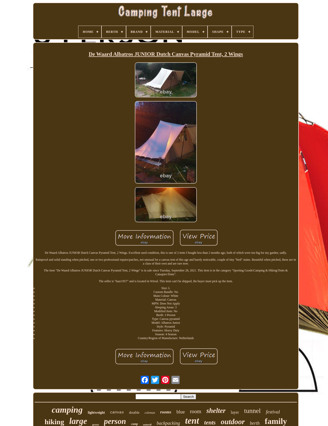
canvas (117, 412)
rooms (165, 412)
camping (67, 409)
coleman (150, 412)
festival (273, 411)
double (134, 412)
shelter (215, 410)
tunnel (252, 410)
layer (235, 412)
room (195, 411)
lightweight (96, 412)
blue (180, 411)
